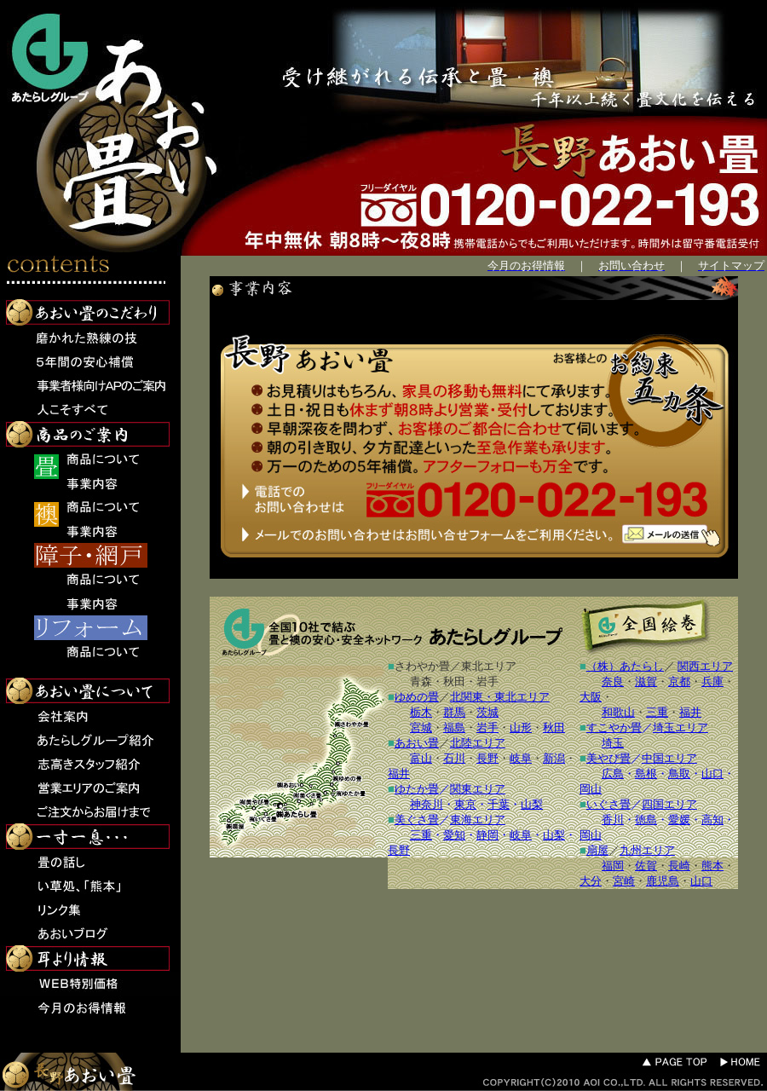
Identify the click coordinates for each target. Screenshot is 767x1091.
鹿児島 (662, 881)
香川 (613, 819)
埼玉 (613, 742)
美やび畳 (608, 758)
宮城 (421, 727)
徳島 (646, 819)
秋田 (454, 681)
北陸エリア (477, 742)
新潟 (554, 758)
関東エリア (477, 788)
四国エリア (669, 804)
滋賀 (646, 681)
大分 (591, 881)
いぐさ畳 (608, 804)
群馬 (454, 712)
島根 (646, 773)
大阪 (591, 696)
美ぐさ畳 (417, 819)
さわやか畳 (422, 666)
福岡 (613, 865)
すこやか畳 (614, 727)
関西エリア (705, 666)
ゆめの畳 (417, 696)
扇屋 (597, 850)
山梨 (532, 804)
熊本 (712, 865)
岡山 (591, 788)
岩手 (487, 681)
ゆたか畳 (417, 788)
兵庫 (712, 681)
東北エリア (488, 666)
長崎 (679, 865)
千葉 (498, 804)
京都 (679, 681)
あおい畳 (417, 742)
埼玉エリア (680, 727)
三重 (421, 834)
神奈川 (426, 804)
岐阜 (521, 758)
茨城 (487, 712)
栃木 (421, 712)
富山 (421, 758)
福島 (454, 727)
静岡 (487, 834)
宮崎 (624, 881)
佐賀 (646, 865)
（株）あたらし (625, 666)
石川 (454, 758)
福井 (399, 773)
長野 (487, 758)
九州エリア (647, 850)
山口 (712, 773)
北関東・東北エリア (500, 696)
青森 (421, 681)
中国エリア (669, 758)
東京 (465, 804)
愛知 (454, 834)
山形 (521, 727)
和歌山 (618, 712)
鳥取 (679, 773)
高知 (712, 819)
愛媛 (679, 819)
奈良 (613, 681)
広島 (613, 773)
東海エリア (477, 819)
